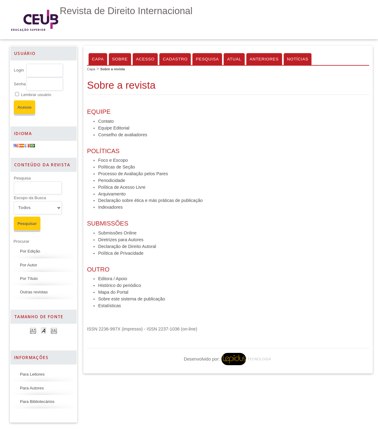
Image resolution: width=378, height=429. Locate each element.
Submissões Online (117, 232)
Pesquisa (22, 178)
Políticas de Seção (116, 166)
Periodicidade (111, 180)
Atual (234, 59)
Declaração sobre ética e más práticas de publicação (150, 200)
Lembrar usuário (36, 94)
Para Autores (32, 388)
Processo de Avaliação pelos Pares (133, 173)
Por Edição (30, 251)
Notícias (297, 59)
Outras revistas (34, 292)
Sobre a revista (112, 69)
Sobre (120, 59)
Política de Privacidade (120, 253)
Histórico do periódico (119, 285)
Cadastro (175, 59)
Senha (20, 84)
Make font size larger (54, 330)
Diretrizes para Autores (120, 239)
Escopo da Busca (30, 197)
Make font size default (43, 330)
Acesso (145, 59)
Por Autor (28, 265)
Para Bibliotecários (37, 401)
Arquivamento (112, 193)
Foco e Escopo (113, 160)
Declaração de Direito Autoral (127, 246)
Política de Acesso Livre (121, 187)
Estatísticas (109, 305)
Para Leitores (32, 374)
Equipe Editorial (113, 128)
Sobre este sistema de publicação (131, 298)
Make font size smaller (33, 330)
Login (19, 70)
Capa (98, 59)
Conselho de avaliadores (122, 134)
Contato (106, 121)
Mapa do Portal (113, 292)
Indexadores (110, 207)
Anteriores (264, 59)
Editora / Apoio (112, 278)
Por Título (29, 278)
